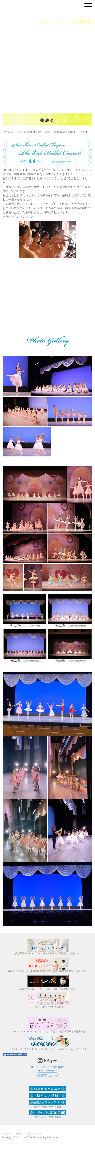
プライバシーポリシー (13, 1133)
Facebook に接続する (14, 1054)
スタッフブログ (47, 1071)
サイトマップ (34, 1133)
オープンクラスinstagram (47, 1067)
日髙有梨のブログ (47, 1075)
